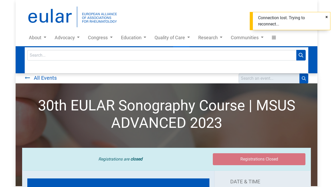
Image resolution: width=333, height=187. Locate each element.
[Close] (326, 17)
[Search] (301, 55)
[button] (274, 38)
